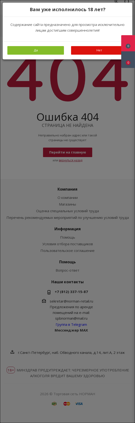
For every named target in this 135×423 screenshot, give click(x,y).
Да (36, 50)
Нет (99, 50)
